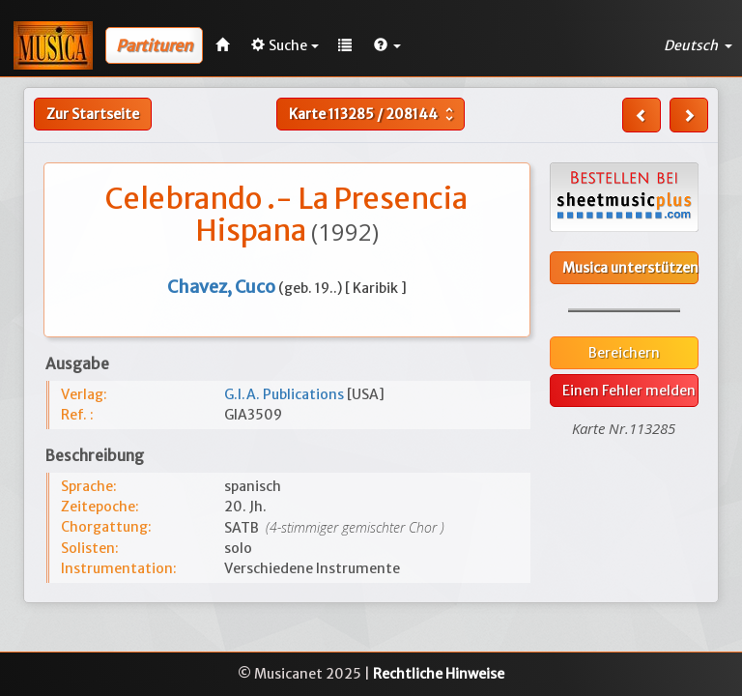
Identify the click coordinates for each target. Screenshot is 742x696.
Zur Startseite (92, 114)
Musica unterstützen (630, 267)
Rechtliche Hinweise (438, 673)
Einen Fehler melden (629, 390)
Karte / (373, 114)
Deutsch (698, 45)
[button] (387, 45)
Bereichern (624, 353)
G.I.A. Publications (285, 394)
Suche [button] (285, 45)
